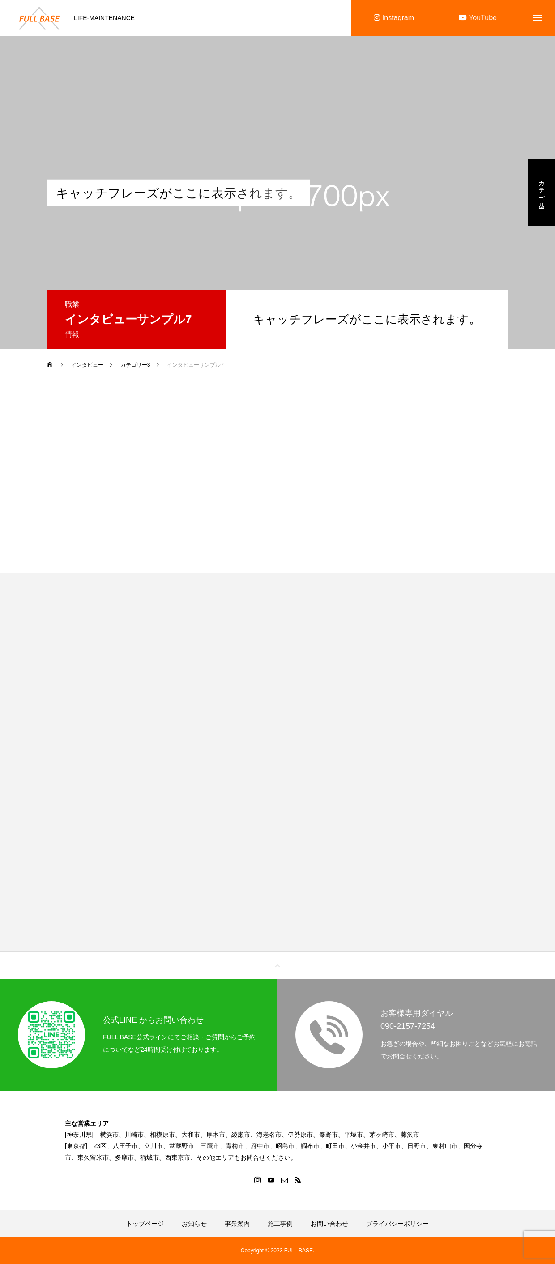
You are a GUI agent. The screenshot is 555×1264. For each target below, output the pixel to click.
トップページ (145, 1223)
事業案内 (237, 1223)
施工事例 (280, 1223)
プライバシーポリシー (397, 1223)
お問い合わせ (329, 1223)
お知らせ (194, 1223)
